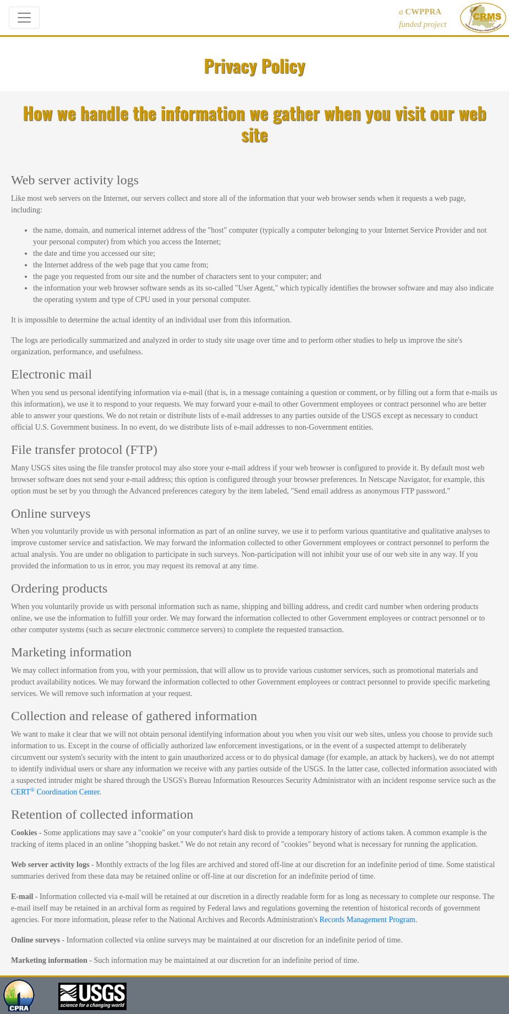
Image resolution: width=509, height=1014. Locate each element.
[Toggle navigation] (24, 18)
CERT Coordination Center (55, 792)
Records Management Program (367, 920)
